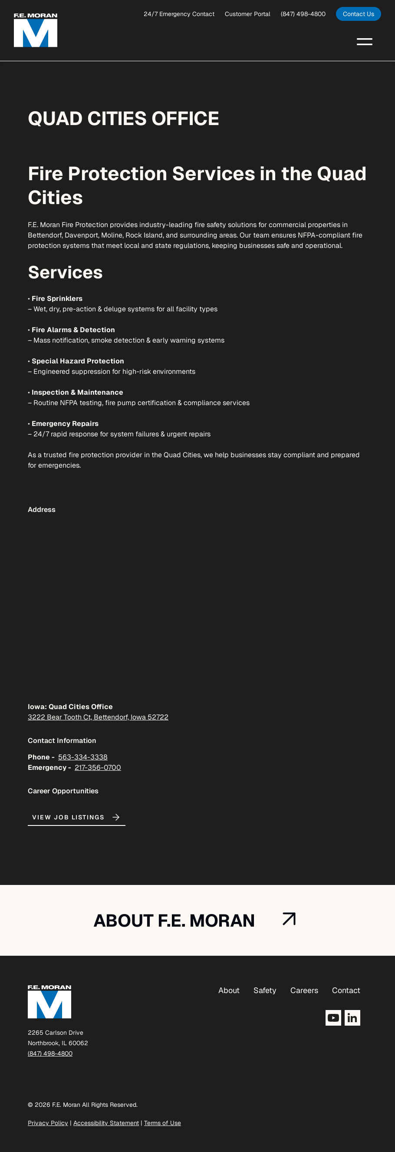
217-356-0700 (98, 767)
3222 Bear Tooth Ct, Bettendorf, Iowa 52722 (98, 717)
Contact (346, 990)
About (229, 990)
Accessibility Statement (106, 1123)
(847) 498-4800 (303, 14)
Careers (304, 990)
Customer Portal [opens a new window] (247, 14)
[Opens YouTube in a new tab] (333, 1018)
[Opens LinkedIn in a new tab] (352, 1018)
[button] (364, 41)
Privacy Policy (48, 1123)
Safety (264, 990)
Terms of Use (162, 1123)
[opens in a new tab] (358, 14)
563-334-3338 (83, 757)
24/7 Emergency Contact (179, 14)
